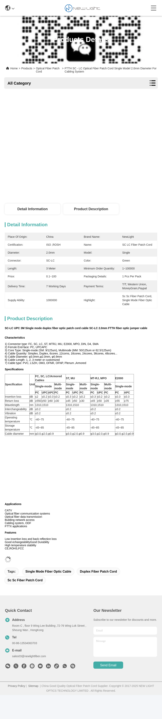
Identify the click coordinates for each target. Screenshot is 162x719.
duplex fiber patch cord (98, 571)
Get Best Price (112, 193)
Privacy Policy (16, 685)
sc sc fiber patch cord (25, 580)
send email (108, 665)
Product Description (91, 209)
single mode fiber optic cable (48, 571)
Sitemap (33, 685)
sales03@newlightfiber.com (29, 656)
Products (26, 68)
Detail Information (32, 209)
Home (14, 68)
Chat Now (143, 193)
